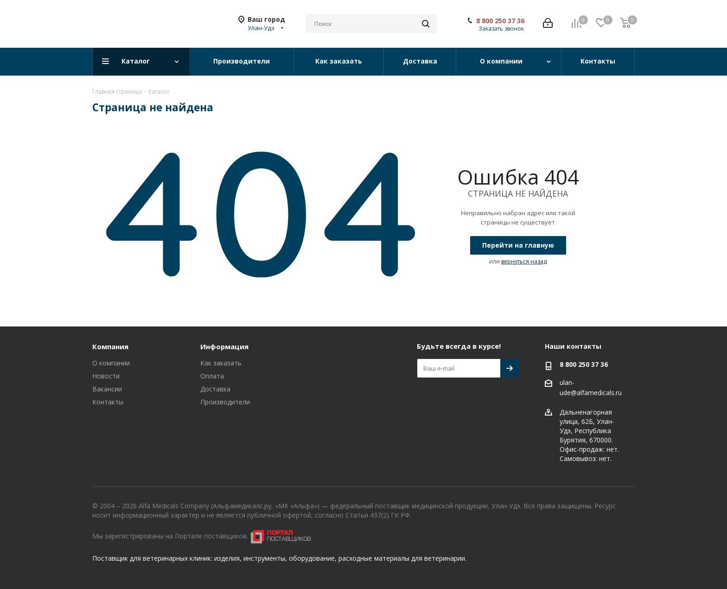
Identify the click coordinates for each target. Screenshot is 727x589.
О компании (111, 363)
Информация (224, 346)
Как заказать (221, 363)
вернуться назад (524, 261)
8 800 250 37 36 (500, 21)
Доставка (215, 388)
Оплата (212, 375)
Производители (225, 401)
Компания (110, 346)
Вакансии (107, 388)
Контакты (107, 401)
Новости (106, 375)
